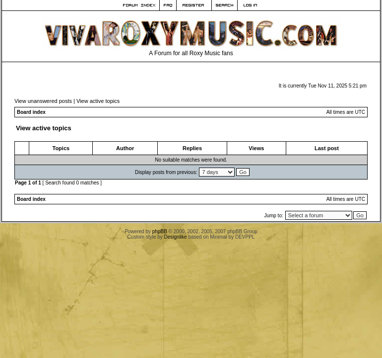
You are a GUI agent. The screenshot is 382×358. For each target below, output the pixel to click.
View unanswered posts (43, 101)
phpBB (159, 231)
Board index (31, 112)
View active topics (98, 101)
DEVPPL (245, 237)
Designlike (175, 237)
